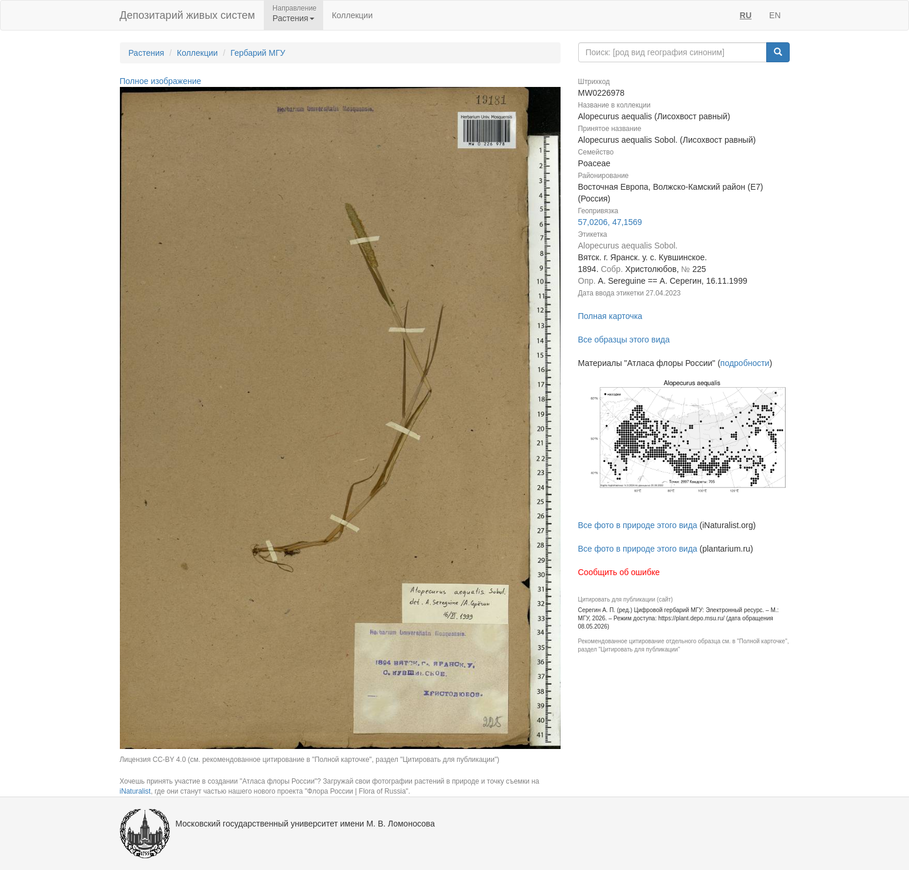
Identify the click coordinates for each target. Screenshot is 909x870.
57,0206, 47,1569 (610, 222)
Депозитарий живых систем (187, 15)
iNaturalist (135, 791)
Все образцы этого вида (624, 339)
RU (746, 15)
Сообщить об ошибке (619, 572)
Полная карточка (610, 316)
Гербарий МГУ (257, 53)
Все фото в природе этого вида (637, 525)
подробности (745, 363)
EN (774, 15)
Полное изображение (161, 81)
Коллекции (352, 15)
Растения (147, 53)
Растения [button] (293, 18)
